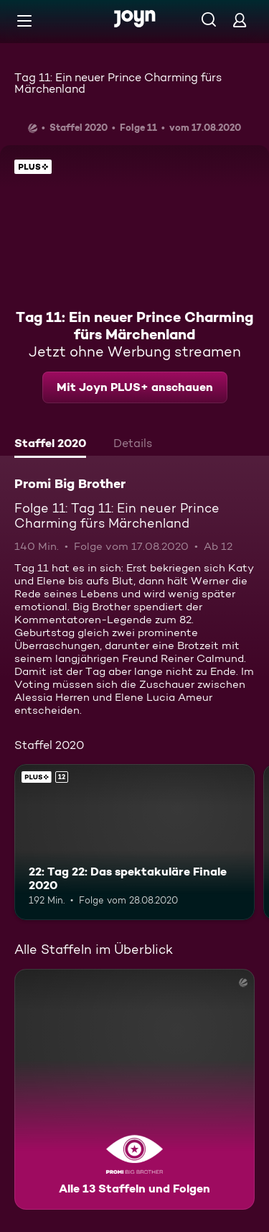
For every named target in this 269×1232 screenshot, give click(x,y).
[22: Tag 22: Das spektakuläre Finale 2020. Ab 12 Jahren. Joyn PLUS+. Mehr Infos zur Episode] (134, 842)
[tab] (50, 445)
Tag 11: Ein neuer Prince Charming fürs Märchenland (118, 83)
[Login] (240, 19)
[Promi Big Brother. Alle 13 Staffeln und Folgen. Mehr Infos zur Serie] (134, 1089)
